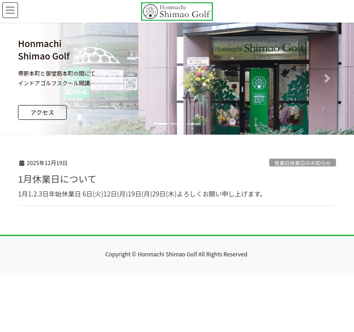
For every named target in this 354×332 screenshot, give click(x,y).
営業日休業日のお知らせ (302, 162)
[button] (26, 79)
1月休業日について (57, 178)
